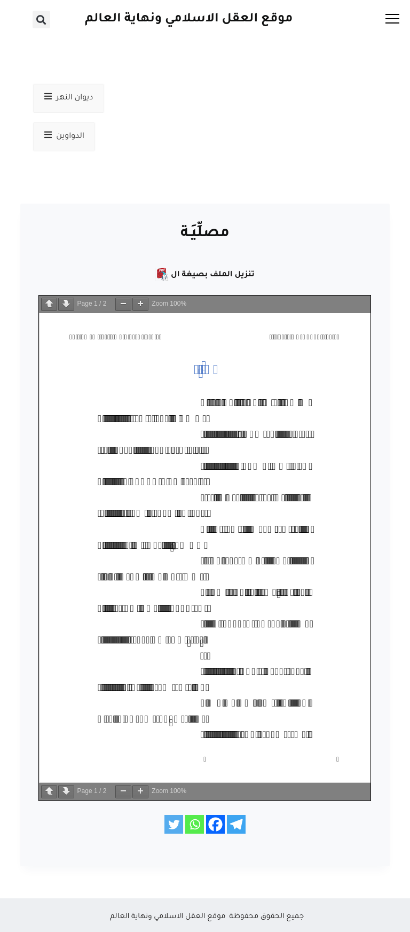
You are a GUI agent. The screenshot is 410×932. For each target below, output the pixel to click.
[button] (41, 19)
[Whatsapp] (194, 824)
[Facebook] (215, 824)
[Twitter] (173, 824)
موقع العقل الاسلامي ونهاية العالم (189, 19)
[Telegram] (236, 824)
